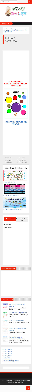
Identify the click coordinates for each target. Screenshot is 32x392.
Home (7, 29)
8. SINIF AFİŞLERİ (8, 360)
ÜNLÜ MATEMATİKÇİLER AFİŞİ (11, 366)
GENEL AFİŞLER (7, 364)
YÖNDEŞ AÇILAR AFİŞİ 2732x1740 (18, 318)
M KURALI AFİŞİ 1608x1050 (17, 326)
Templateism (11, 387)
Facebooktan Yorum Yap (22, 224)
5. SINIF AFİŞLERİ (8, 355)
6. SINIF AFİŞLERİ (8, 356)
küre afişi (13, 30)
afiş (5, 30)
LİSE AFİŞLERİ (7, 362)
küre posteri (20, 30)
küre (8, 30)
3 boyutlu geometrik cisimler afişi (18, 29)
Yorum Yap (10, 224)
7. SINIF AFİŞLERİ (8, 358)
